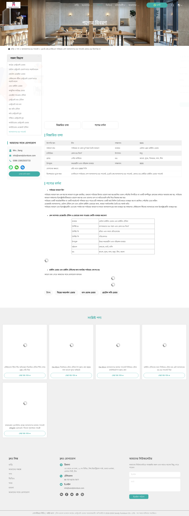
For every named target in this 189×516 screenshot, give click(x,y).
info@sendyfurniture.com (24, 155)
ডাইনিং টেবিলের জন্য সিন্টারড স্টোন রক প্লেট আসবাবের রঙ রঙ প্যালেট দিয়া (164, 368)
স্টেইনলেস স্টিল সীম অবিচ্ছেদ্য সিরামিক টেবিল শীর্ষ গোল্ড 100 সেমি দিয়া (24, 368)
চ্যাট (156, 5)
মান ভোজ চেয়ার (89, 292)
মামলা (11, 488)
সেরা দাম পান (134, 104)
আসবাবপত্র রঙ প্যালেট (30, 49)
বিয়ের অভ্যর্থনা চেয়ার (66, 292)
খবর (10, 483)
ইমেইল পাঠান (138, 497)
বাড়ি (76, 5)
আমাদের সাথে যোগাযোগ (134, 5)
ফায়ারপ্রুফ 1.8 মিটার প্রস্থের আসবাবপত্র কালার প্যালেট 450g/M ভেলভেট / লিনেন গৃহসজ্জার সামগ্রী (24, 426)
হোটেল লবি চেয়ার (109, 292)
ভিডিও (109, 5)
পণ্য (100, 5)
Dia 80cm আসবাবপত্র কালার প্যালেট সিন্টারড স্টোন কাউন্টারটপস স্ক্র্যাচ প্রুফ (118, 368)
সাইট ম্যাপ (50, 513)
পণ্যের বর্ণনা (100, 125)
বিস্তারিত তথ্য (62, 125)
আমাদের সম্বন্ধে (88, 5)
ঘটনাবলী (120, 5)
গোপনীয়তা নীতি (39, 513)
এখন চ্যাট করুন (24, 174)
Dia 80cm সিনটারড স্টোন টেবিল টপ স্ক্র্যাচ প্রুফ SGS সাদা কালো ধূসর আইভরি (71, 368)
